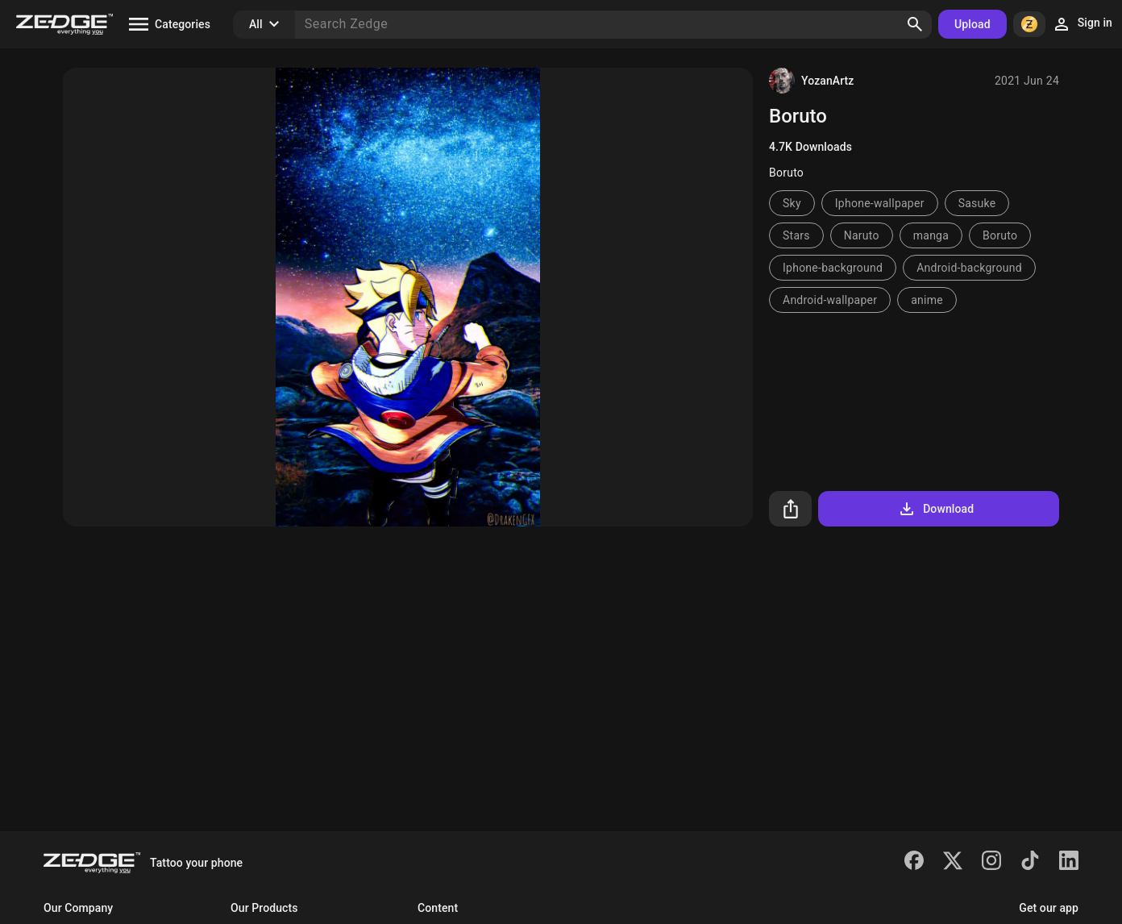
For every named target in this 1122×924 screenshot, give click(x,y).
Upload (972, 24)
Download (935, 508)
